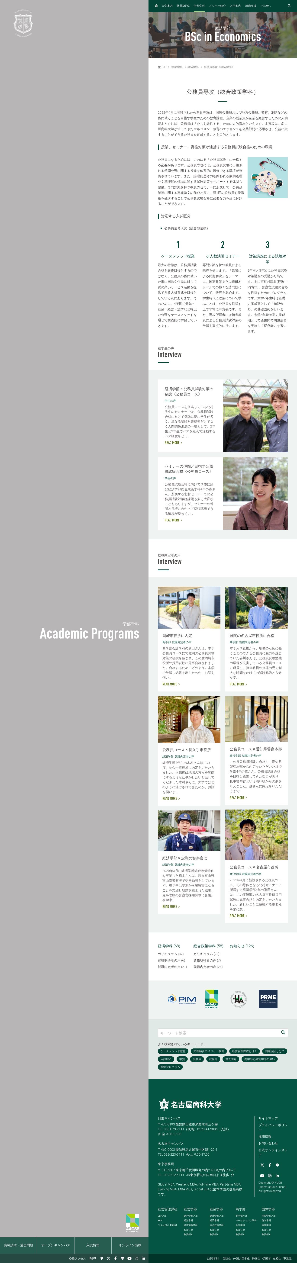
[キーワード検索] (218, 1033)
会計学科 (240, 1225)
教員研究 (183, 5)
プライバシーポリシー (273, 1127)
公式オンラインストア (273, 1152)
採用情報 (264, 1136)
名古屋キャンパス (171, 1143)
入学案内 (235, 6)
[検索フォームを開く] (289, 5)
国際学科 (266, 1225)
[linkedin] (143, 1258)
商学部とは (241, 1216)
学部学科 (199, 6)
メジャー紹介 (217, 6)
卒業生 (287, 1258)
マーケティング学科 (246, 1220)
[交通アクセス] (101, 1258)
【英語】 (168, 1225)
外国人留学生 (241, 1258)
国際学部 (268, 1209)
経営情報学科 (191, 1225)
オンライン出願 (130, 1245)
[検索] (283, 1033)
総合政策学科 (217, 1225)
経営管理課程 (167, 1209)
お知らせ (188, 1229)
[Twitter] (108, 1258)
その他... (266, 6)
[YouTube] (129, 1258)
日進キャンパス (169, 1118)
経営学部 (190, 1209)
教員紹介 (188, 1234)
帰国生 (256, 1258)
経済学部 (193, 67)
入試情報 (92, 1245)
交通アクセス (77, 1258)
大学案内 (167, 6)
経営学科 (188, 1220)
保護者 (266, 1258)
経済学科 (214, 1220)
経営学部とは (191, 1216)
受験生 (227, 1258)
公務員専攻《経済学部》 (219, 67)
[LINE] (122, 1258)
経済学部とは (217, 1216)
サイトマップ (268, 1118)
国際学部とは (269, 1216)
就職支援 (250, 6)
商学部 (240, 1209)
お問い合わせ (268, 1143)
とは (162, 1216)
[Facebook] (115, 1258)
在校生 (277, 1258)
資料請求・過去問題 (18, 1245)
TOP (162, 67)
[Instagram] (136, 1258)
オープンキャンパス (55, 1245)
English (93, 1258)
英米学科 (266, 1220)
